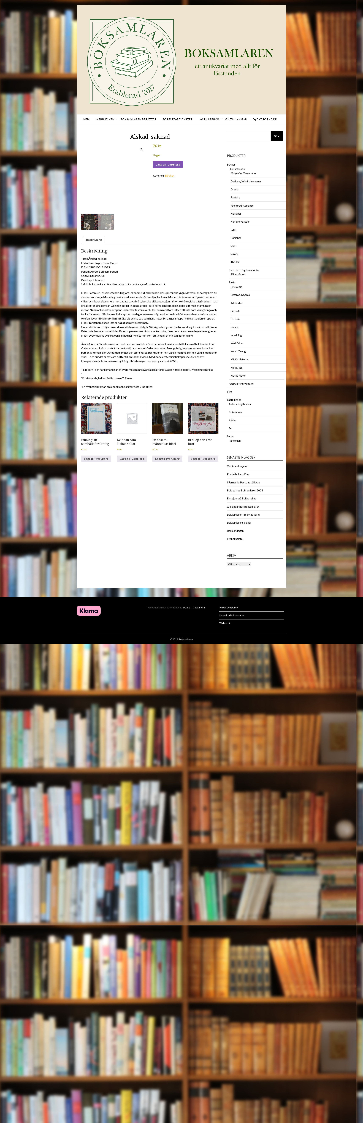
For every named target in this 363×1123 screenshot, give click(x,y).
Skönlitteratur (237, 169)
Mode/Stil (236, 367)
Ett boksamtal (235, 538)
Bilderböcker (238, 274)
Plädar (233, 420)
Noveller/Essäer (240, 221)
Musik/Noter (238, 375)
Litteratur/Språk (240, 294)
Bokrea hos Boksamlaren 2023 (245, 490)
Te (230, 428)
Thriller (235, 262)
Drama (235, 189)
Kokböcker (237, 343)
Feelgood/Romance (242, 205)
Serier (230, 436)
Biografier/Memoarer (243, 173)
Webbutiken (105, 119)
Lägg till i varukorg (168, 164)
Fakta (232, 282)
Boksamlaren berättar (138, 119)
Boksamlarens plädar (239, 522)
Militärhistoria (239, 359)
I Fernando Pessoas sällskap (243, 482)
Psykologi (236, 286)
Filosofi (235, 311)
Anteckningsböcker (240, 404)
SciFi (233, 246)
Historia (235, 319)
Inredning (236, 335)
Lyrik (233, 229)
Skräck (234, 254)
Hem (86, 119)
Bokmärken (235, 412)
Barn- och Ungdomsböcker (244, 270)
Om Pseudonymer (237, 466)
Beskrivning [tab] (94, 239)
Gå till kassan (236, 119)
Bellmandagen (235, 530)
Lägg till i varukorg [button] (96, 458)
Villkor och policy (228, 607)
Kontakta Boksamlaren (232, 615)
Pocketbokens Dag (238, 474)
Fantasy (235, 197)
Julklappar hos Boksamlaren (243, 506)
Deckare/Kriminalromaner (246, 181)
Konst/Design (239, 351)
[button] (141, 149)
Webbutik (224, 623)
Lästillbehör (209, 119)
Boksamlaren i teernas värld (243, 514)
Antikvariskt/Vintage (241, 383)
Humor (235, 327)
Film (229, 391)
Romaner (236, 237)
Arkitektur (237, 303)
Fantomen (235, 440)
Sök (276, 136)
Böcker (169, 175)
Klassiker (236, 213)
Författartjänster (177, 119)
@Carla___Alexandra (194, 607)
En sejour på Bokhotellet (241, 498)
